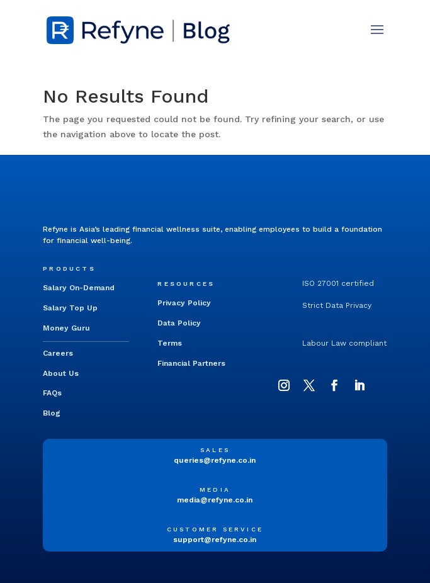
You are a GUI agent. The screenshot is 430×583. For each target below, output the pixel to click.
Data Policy (179, 323)
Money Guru (66, 328)
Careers (58, 353)
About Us (61, 373)
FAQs (52, 392)
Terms (169, 343)
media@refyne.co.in (214, 499)
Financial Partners (191, 363)
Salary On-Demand (79, 287)
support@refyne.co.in (214, 539)
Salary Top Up (70, 307)
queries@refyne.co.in (215, 460)
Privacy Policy (184, 302)
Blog (51, 413)
